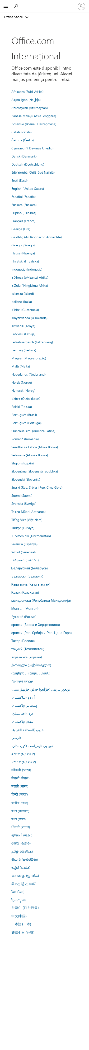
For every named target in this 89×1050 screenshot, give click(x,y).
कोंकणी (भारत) (21, 770)
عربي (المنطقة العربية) (27, 729)
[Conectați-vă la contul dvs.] (81, 6)
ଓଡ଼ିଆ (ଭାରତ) (21, 843)
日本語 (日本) (21, 924)
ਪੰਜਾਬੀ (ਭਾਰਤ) (20, 827)
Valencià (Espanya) (24, 543)
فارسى (16, 737)
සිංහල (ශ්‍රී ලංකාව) (23, 883)
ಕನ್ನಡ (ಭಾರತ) (20, 867)
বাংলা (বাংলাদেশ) (20, 810)
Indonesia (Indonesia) (26, 269)
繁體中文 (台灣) (22, 932)
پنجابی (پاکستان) (24, 705)
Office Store (14, 16)
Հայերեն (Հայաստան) (30, 673)
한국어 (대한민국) (25, 907)
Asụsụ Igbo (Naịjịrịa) (26, 99)
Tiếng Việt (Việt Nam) (26, 519)
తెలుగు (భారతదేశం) (24, 859)
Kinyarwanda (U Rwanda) (29, 317)
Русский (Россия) (23, 616)
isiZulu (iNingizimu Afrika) (29, 285)
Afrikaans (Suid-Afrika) (27, 91)
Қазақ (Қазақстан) (25, 592)
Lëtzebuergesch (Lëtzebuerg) (32, 341)
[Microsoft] (44, 3)
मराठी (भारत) (19, 786)
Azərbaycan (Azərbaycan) (29, 107)
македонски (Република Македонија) (41, 600)
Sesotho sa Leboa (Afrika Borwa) (34, 446)
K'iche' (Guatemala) (25, 309)
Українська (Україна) (26, 656)
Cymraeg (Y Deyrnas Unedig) (32, 148)
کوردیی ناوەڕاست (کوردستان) (32, 745)
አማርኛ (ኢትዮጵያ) (23, 761)
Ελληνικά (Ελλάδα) (25, 560)
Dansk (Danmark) (24, 156)
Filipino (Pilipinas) (23, 212)
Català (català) (21, 131)
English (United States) (27, 188)
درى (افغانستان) (22, 713)
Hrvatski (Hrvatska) (25, 261)
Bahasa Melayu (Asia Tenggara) (33, 115)
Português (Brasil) (24, 414)
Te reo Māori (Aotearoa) (28, 511)
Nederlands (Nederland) (28, 374)
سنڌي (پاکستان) (22, 721)
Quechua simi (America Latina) (33, 430)
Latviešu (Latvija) (23, 333)
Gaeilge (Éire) (20, 228)
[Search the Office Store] (17, 6)
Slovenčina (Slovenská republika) (34, 471)
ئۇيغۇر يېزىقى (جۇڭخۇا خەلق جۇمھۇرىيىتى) (40, 689)
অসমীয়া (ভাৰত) (19, 802)
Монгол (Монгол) (25, 608)
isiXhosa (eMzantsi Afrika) (29, 277)
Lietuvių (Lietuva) (23, 350)
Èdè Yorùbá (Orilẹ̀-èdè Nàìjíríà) (33, 172)
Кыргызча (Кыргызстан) (30, 584)
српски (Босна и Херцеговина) (35, 624)
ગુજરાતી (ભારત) (21, 835)
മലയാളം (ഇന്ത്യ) (25, 875)
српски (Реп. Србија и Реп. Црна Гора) (41, 632)
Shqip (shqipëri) (22, 463)
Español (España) (23, 196)
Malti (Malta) (20, 366)
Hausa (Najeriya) (23, 253)
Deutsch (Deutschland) (27, 164)
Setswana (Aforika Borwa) (29, 455)
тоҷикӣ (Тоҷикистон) (27, 648)
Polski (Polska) (21, 406)
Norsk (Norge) (21, 382)
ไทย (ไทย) (17, 891)
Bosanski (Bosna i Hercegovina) (33, 123)
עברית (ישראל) (22, 681)
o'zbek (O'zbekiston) (25, 398)
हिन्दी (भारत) (19, 794)
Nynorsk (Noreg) (23, 390)
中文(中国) (19, 915)
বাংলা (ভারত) (18, 818)
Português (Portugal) (26, 422)
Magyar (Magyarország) (28, 358)
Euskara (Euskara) (24, 204)
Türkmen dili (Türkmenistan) (31, 535)
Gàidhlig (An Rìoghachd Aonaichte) (36, 236)
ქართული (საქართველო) (31, 665)
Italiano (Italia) (21, 301)
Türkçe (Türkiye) (22, 527)
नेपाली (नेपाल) (20, 778)
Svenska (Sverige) (23, 503)
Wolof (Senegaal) (23, 551)
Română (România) (25, 438)
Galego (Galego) (23, 245)
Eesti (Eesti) (19, 180)
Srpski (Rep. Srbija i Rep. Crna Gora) (36, 487)
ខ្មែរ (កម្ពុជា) (18, 899)
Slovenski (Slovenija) (25, 479)
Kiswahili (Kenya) (23, 325)
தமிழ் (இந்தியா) (22, 851)
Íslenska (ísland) (22, 293)
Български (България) (27, 576)
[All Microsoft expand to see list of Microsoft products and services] (6, 6)
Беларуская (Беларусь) (29, 568)
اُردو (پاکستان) (23, 697)
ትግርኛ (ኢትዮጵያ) (23, 753)
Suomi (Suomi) (21, 495)
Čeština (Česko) (22, 140)
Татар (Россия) (23, 640)
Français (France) (23, 220)
